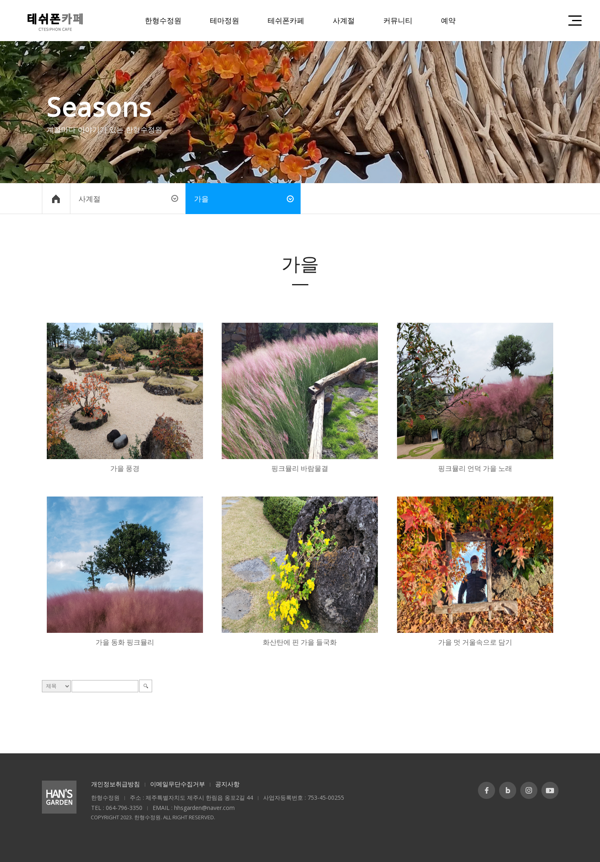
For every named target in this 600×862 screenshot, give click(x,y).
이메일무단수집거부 (177, 784)
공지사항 (227, 784)
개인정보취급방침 (115, 784)
